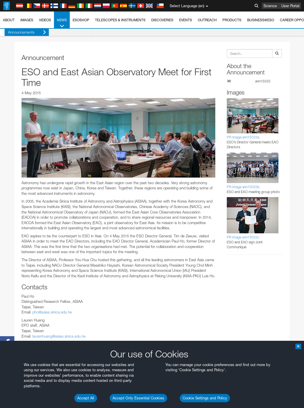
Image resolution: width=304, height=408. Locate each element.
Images (26, 20)
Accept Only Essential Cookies (138, 398)
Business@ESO (260, 20)
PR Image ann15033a (243, 137)
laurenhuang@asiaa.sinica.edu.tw (59, 336)
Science (270, 5)
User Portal (290, 5)
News (62, 23)
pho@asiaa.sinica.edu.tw (52, 312)
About (9, 20)
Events (185, 20)
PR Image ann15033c (243, 237)
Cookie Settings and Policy (205, 398)
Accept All (85, 398)
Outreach (207, 20)
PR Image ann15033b (243, 187)
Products (231, 20)
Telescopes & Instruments (120, 20)
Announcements (22, 32)
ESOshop (81, 20)
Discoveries (162, 20)
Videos (45, 20)
